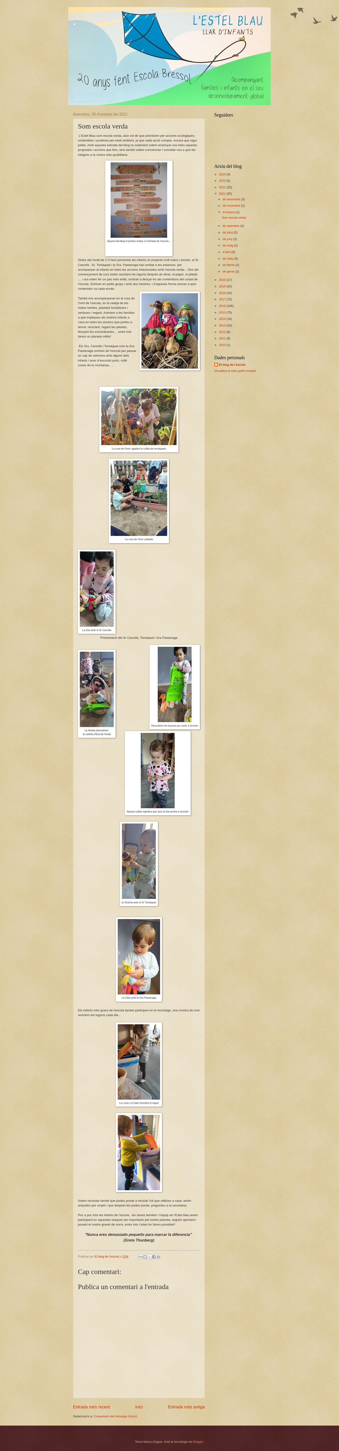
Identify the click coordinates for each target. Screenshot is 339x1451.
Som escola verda (234, 217)
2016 (222, 306)
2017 (222, 299)
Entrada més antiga (186, 1407)
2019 (222, 286)
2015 (222, 312)
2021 (222, 193)
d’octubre (229, 212)
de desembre (231, 199)
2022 (222, 187)
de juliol (228, 232)
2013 (222, 325)
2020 (222, 279)
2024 (222, 174)
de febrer (228, 265)
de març (228, 258)
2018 (222, 293)
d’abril (226, 252)
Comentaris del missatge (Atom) (115, 1416)
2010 (222, 345)
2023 (222, 180)
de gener (228, 271)
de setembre (231, 226)
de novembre (231, 205)
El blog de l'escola (232, 364)
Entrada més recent (91, 1407)
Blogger (198, 1441)
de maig (228, 245)
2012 (222, 332)
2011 (222, 338)
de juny (227, 239)
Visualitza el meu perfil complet (235, 371)
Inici (139, 1407)
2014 (222, 319)
